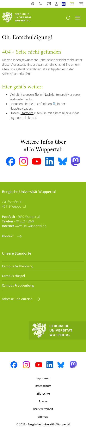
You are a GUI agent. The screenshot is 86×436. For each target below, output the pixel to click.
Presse (43, 401)
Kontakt (8, 236)
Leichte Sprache (64, 4)
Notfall (56, 4)
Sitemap (43, 416)
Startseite (27, 113)
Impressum (43, 378)
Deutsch (73, 4)
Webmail (49, 4)
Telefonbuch (41, 4)
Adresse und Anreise (17, 299)
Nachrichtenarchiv (56, 94)
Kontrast (33, 4)
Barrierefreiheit (43, 409)
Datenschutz (43, 386)
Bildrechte (43, 393)
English (82, 4)
